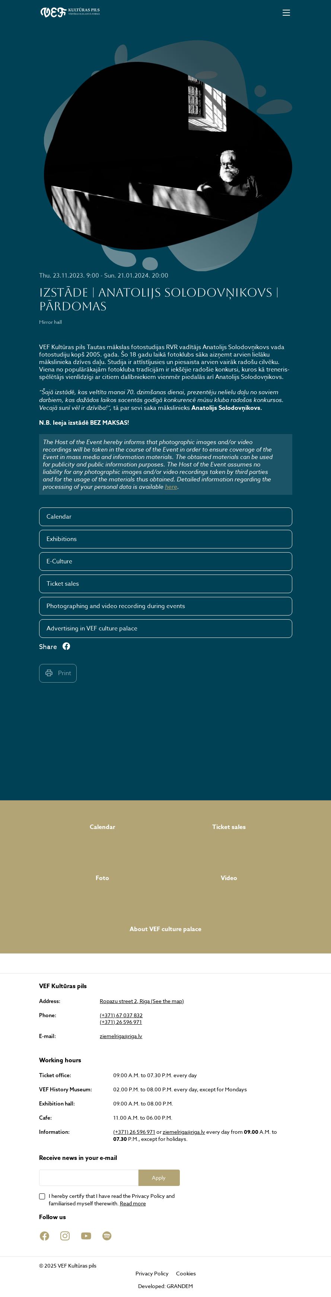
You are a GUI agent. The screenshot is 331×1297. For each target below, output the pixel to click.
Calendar (59, 516)
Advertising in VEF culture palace (92, 628)
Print (58, 673)
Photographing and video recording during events (116, 606)
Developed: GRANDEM (165, 1286)
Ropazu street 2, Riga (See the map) (142, 1001)
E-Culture (59, 561)
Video (229, 878)
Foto (102, 878)
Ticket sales (63, 583)
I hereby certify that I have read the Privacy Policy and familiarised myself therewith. (112, 1199)
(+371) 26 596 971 (121, 1022)
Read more (133, 1203)
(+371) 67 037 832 (121, 1015)
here (171, 487)
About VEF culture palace (165, 929)
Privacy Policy (152, 1273)
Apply (159, 1177)
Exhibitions (62, 539)
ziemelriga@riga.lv (121, 1036)
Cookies (186, 1273)
